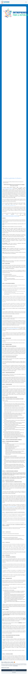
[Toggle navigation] (26, 2)
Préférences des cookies (5, 667)
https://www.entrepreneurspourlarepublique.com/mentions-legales (11, 216)
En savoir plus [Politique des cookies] (15, 665)
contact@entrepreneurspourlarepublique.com (12, 328)
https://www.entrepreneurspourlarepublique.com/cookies (10, 215)
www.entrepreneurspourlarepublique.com (7, 188)
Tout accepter (14, 670)
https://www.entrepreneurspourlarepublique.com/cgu (8, 205)
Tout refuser (14, 672)
